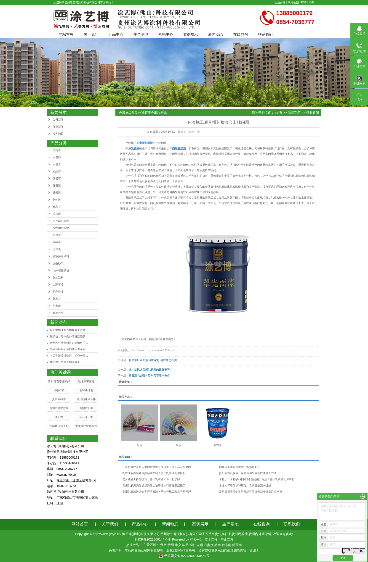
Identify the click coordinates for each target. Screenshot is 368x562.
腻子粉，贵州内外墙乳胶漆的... (69, 336)
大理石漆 (58, 284)
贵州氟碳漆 (59, 399)
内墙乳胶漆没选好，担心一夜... (69, 355)
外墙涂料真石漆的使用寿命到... (69, 349)
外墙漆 (217, 445)
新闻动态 (215, 34)
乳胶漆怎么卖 (168, 360)
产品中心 (116, 34)
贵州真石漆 (223, 534)
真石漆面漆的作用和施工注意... (69, 330)
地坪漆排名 (86, 390)
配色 (139, 445)
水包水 (57, 164)
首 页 (278, 112)
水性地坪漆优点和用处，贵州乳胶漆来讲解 (245, 485)
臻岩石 (57, 178)
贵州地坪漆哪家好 (86, 426)
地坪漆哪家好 (86, 381)
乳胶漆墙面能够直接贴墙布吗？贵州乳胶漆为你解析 (153, 473)
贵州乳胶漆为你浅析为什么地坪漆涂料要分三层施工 (153, 485)
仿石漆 (57, 150)
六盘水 (208, 545)
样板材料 (58, 390)
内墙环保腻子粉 (59, 426)
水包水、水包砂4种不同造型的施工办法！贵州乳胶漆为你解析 (257, 479)
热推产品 (132, 545)
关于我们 (91, 34)
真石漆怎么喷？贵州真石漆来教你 (149, 375)
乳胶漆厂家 (135, 360)
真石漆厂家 (86, 417)
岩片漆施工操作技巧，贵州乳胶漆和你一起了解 (151, 479)
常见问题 (58, 133)
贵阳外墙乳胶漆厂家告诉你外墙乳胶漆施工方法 (248, 473)
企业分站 (280, 2)
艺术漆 (57, 305)
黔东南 (226, 545)
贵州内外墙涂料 (59, 408)
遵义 (178, 545)
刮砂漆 (57, 199)
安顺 (200, 545)
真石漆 (57, 185)
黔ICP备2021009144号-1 (152, 539)
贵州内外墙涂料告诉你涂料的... (69, 342)
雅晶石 (57, 206)
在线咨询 (240, 34)
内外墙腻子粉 (61, 270)
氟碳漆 (57, 242)
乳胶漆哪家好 (151, 360)
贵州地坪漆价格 (86, 399)
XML (312, 2)
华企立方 (227, 539)
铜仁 (192, 545)
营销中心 (165, 34)
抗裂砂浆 (58, 263)
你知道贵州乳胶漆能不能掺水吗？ (239, 467)
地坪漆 (57, 249)
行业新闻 (58, 126)
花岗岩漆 (58, 291)
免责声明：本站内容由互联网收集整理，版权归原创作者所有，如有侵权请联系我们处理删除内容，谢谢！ (184, 550)
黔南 (217, 545)
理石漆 (57, 213)
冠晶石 (57, 171)
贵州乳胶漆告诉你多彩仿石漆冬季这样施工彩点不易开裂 (156, 491)
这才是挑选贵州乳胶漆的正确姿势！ (151, 369)
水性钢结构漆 (61, 228)
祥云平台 (196, 539)
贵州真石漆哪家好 (59, 381)
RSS (304, 2)
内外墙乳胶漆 (61, 221)
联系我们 (265, 34)
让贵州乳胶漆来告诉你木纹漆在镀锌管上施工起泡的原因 (156, 467)
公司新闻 (58, 119)
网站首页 (66, 34)
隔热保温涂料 (61, 256)
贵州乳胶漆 (132, 164)
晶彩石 (57, 298)
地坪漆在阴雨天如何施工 (65, 362)
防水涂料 (58, 277)
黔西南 (237, 545)
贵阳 (171, 545)
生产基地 (140, 34)
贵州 (163, 545)
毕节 (185, 545)
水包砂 (57, 157)
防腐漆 (57, 235)
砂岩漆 (57, 192)
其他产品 (58, 313)
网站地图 (293, 2)
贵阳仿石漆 (86, 408)
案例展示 (190, 34)
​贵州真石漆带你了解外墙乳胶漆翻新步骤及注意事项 (250, 491)
